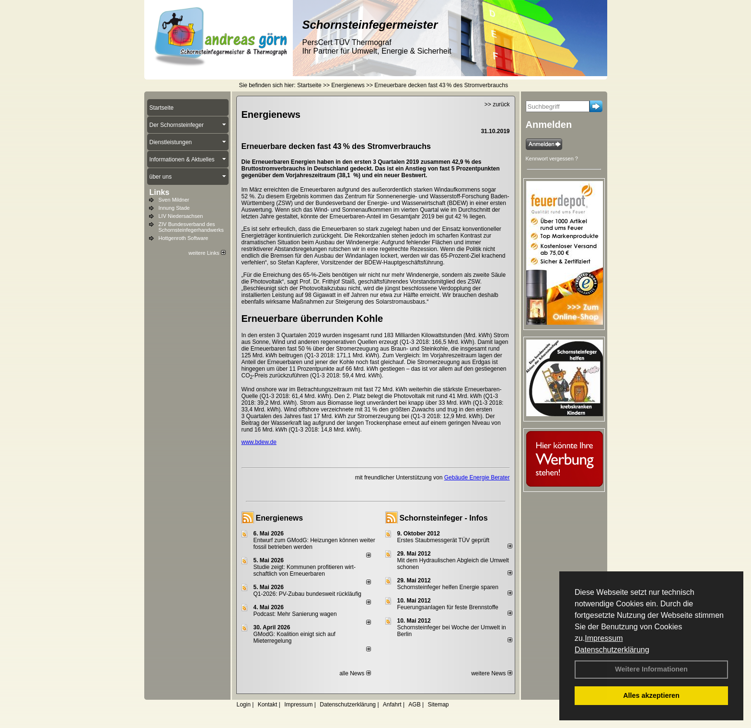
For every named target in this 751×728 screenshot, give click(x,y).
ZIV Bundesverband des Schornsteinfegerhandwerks (191, 227)
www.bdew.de (259, 442)
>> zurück (497, 104)
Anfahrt (392, 704)
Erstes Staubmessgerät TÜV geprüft (443, 540)
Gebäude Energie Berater (477, 477)
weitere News (491, 673)
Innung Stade (174, 208)
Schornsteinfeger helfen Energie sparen (447, 587)
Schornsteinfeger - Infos (444, 518)
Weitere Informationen (651, 669)
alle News (354, 673)
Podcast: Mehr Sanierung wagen (295, 614)
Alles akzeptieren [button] (651, 695)
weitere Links (206, 253)
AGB (414, 704)
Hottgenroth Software (183, 238)
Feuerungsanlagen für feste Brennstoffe (447, 607)
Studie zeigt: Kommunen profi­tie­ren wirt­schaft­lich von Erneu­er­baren (305, 570)
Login (244, 704)
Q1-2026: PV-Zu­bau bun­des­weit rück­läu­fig (307, 594)
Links (160, 192)
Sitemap (438, 704)
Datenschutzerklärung (612, 650)
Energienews (279, 518)
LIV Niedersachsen (181, 216)
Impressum (604, 638)
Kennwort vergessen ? (552, 158)
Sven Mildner (174, 200)
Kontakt (267, 704)
